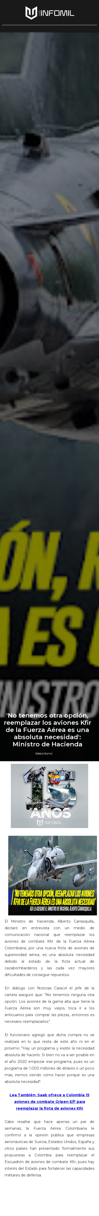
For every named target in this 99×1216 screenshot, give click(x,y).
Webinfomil (43, 753)
